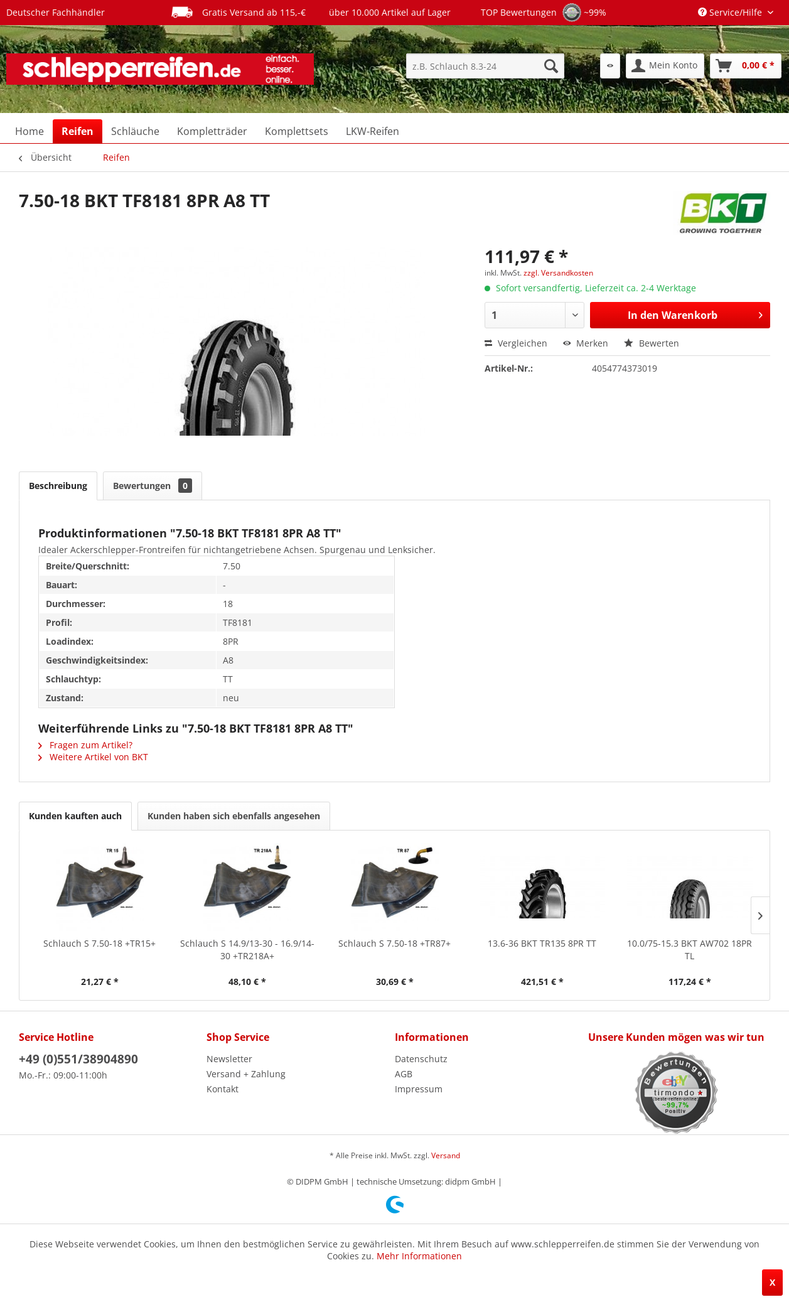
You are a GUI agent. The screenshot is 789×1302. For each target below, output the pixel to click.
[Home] (29, 131)
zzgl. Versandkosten (558, 272)
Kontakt (223, 1089)
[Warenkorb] (745, 65)
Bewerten (651, 343)
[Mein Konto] (665, 65)
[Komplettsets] (296, 131)
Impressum (419, 1089)
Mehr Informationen (419, 1256)
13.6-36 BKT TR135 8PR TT (542, 943)
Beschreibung (58, 486)
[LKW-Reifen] (372, 131)
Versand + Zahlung (246, 1074)
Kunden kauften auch (75, 816)
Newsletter (229, 1059)
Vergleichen (516, 343)
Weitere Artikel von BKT (93, 757)
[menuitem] (485, 65)
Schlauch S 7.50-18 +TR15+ (99, 943)
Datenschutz (421, 1059)
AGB (403, 1074)
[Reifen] (77, 131)
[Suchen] (551, 65)
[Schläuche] (135, 131)
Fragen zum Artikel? (85, 745)
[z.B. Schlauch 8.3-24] (485, 65)
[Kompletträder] (212, 131)
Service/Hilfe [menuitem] (731, 12)
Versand (445, 1155)
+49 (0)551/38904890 (78, 1059)
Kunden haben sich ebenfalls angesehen (234, 816)
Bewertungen (152, 485)
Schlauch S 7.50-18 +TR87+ (394, 943)
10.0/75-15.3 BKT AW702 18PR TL (689, 949)
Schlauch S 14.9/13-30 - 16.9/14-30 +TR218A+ (247, 949)
